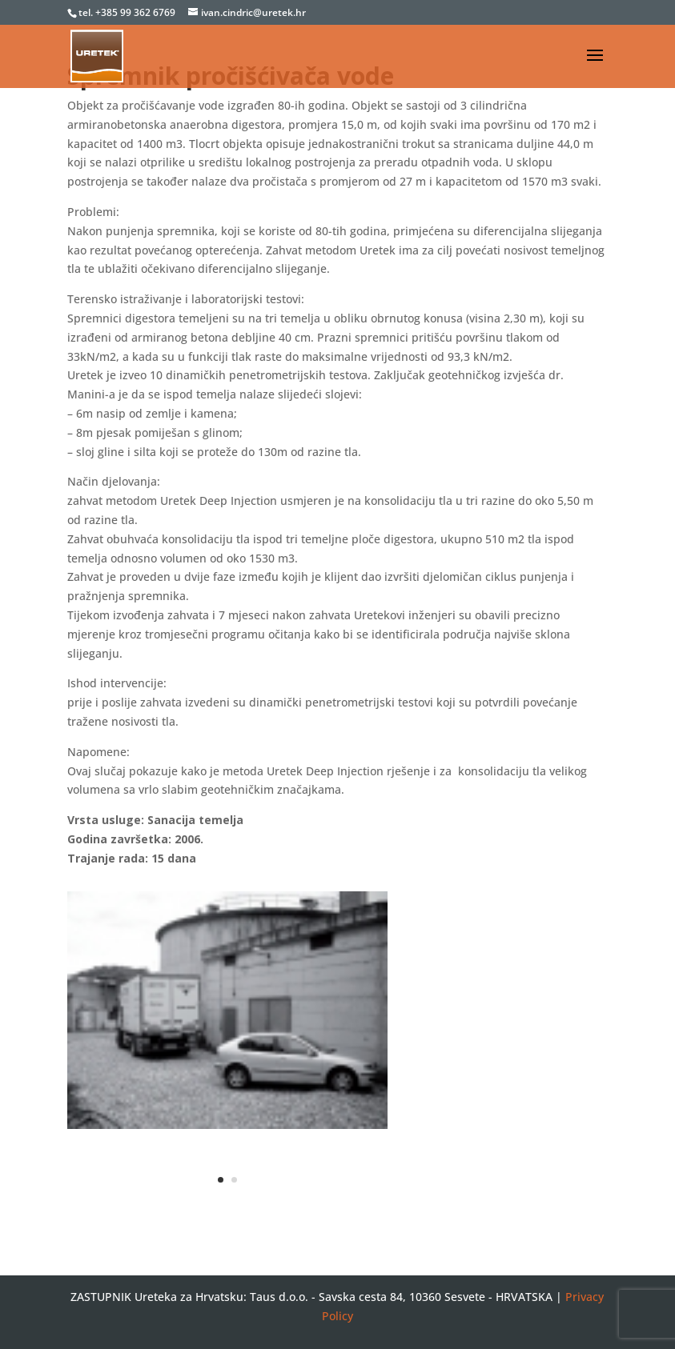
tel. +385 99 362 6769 (128, 12)
